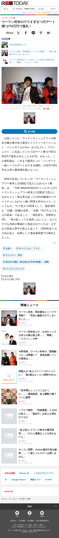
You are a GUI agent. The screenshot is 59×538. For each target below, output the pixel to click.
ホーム (6, 9)
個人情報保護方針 (42, 521)
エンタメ (41, 9)
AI (6, 479)
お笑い (9, 248)
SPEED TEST (29, 9)
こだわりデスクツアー (44, 473)
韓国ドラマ (35, 479)
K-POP (48, 479)
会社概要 (31, 521)
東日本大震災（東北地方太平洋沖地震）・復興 (27, 262)
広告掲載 (22, 521)
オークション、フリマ (29, 248)
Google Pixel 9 (18, 479)
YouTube (42, 516)
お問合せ (13, 521)
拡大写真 (31, 131)
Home (17, 516)
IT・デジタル (17, 9)
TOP (29, 506)
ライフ (53, 9)
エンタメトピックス (15, 269)
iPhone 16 (24, 473)
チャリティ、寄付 (14, 255)
